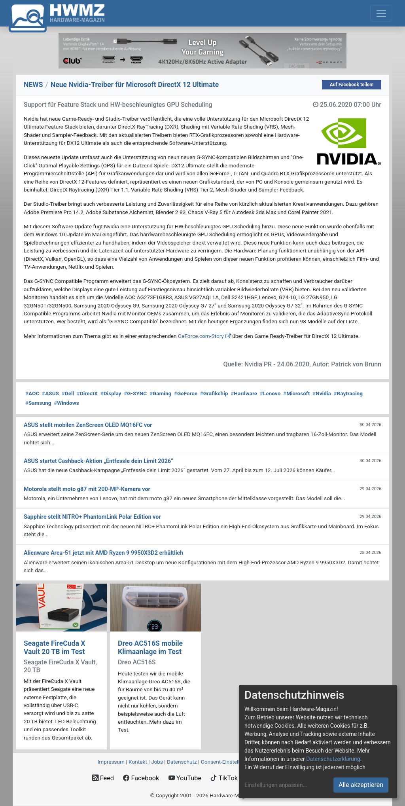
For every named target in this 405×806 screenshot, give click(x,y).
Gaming (160, 393)
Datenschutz (182, 762)
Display (110, 393)
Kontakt (138, 762)
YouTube (184, 778)
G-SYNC (135, 393)
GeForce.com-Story (201, 336)
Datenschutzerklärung (333, 759)
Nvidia (321, 393)
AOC (32, 393)
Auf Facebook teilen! (352, 84)
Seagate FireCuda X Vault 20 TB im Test (54, 647)
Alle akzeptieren (361, 785)
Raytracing (348, 393)
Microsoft (296, 393)
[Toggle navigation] (381, 13)
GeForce (185, 393)
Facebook (141, 778)
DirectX (87, 393)
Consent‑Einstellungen (227, 762)
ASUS (50, 393)
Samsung (38, 403)
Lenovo (270, 393)
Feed (103, 778)
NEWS (33, 85)
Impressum (111, 762)
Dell (68, 393)
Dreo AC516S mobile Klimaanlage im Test (150, 647)
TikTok (224, 778)
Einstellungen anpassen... (275, 785)
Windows (66, 403)
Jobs (157, 762)
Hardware (244, 393)
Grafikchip (214, 393)
